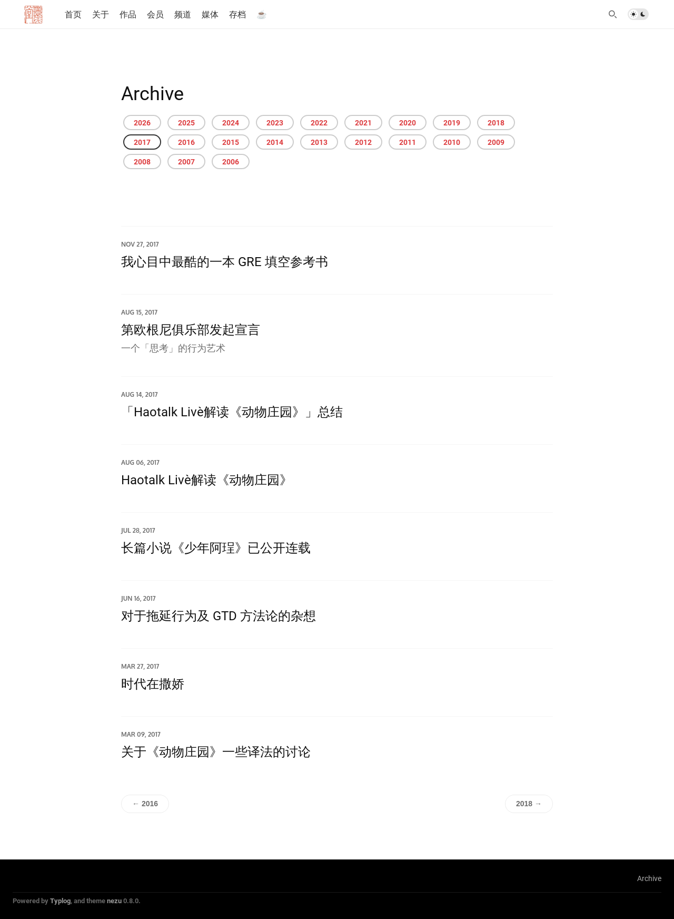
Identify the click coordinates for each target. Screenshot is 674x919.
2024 (230, 123)
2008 (142, 162)
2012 (363, 142)
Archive (649, 878)
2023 (274, 123)
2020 (407, 123)
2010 (451, 142)
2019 (451, 123)
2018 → (529, 803)
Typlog (60, 900)
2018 (496, 123)
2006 (230, 162)
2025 (186, 123)
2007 (186, 162)
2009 (496, 142)
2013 (319, 142)
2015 (230, 142)
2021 (363, 123)
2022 (319, 123)
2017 (142, 142)
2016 (186, 142)
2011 (407, 142)
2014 (274, 142)
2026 (142, 123)
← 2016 (145, 803)
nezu (114, 900)
